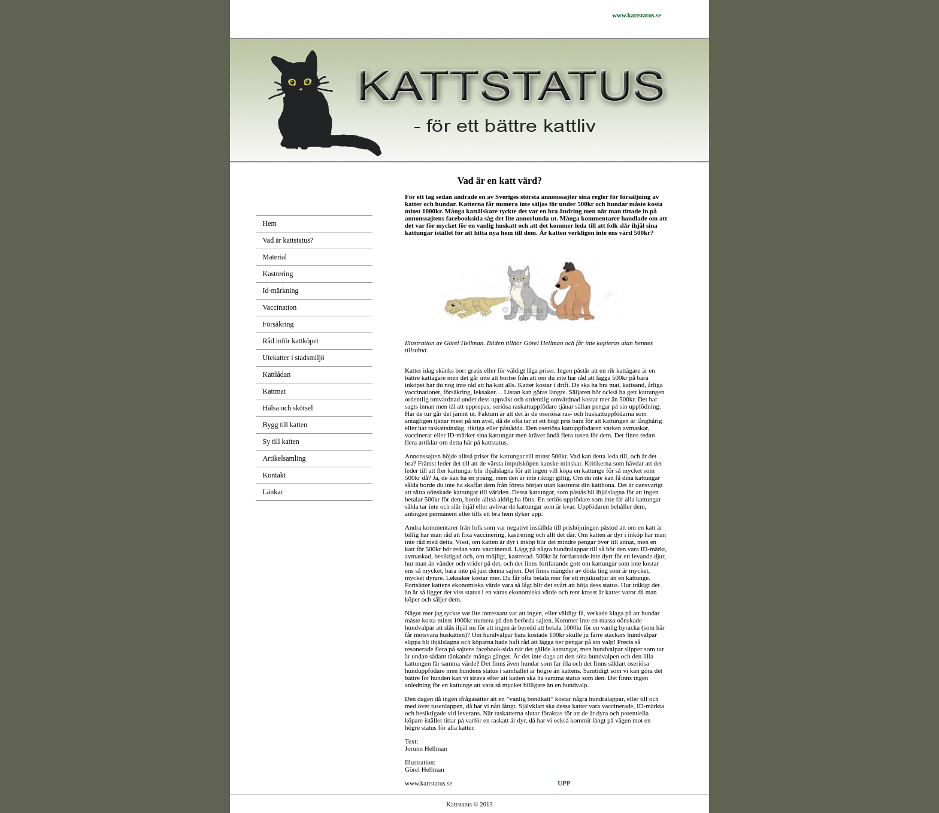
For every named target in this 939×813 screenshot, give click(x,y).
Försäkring (278, 324)
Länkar (273, 492)
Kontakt (274, 475)
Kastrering (278, 274)
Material (275, 257)
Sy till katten (281, 441)
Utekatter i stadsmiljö (294, 357)
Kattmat (274, 391)
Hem (270, 223)
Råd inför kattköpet (291, 341)
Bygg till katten (285, 425)
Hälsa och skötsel (288, 408)
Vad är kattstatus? (288, 240)
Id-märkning (281, 290)
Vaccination (280, 307)
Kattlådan (277, 374)
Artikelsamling (284, 458)
